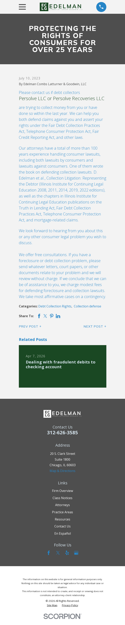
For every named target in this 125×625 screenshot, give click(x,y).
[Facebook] (48, 553)
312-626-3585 (62, 432)
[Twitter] (58, 553)
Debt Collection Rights (54, 306)
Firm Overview (62, 491)
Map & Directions (62, 471)
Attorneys (62, 505)
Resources (62, 519)
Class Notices (62, 498)
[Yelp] (67, 553)
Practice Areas (62, 512)
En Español (62, 533)
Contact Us (62, 526)
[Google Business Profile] (76, 553)
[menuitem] (52, 605)
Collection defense (87, 306)
